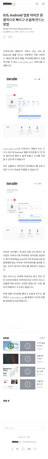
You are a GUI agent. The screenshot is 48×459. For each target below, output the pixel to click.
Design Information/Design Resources (17, 28)
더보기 (42, 337)
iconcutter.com (25, 62)
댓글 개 (6, 400)
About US (21, 437)
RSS (28, 437)
